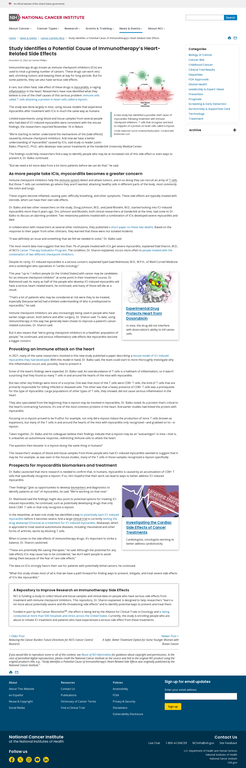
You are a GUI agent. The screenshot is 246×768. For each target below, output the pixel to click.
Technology (196, 114)
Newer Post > (170, 636)
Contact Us (68, 689)
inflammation (17, 91)
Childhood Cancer (201, 65)
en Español (16, 695)
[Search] (230, 17)
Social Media (17, 708)
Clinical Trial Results (202, 70)
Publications (69, 695)
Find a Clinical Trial (73, 708)
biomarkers (78, 487)
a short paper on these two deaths (131, 227)
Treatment (196, 119)
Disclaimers (120, 708)
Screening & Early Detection (207, 104)
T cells (173, 180)
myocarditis (81, 87)
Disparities (196, 75)
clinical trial (80, 519)
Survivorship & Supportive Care (209, 109)
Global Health (198, 84)
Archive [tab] (214, 130)
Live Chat (154, 743)
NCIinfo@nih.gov (203, 743)
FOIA (116, 695)
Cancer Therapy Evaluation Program (43, 250)
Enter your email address (181, 690)
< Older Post (17, 636)
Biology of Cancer (200, 55)
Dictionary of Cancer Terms (78, 701)
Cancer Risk (196, 60)
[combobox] (205, 17)
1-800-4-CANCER (176, 743)
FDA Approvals (199, 79)
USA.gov (232, 762)
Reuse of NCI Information (96, 654)
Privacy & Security (124, 701)
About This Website (21, 689)
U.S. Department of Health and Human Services (210, 750)
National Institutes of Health (221, 754)
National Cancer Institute (223, 758)
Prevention (196, 94)
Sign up (173, 706)
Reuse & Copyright (21, 701)
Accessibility (120, 689)
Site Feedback (228, 743)
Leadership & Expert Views (206, 89)
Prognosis (195, 99)
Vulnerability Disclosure (128, 714)
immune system (69, 180)
